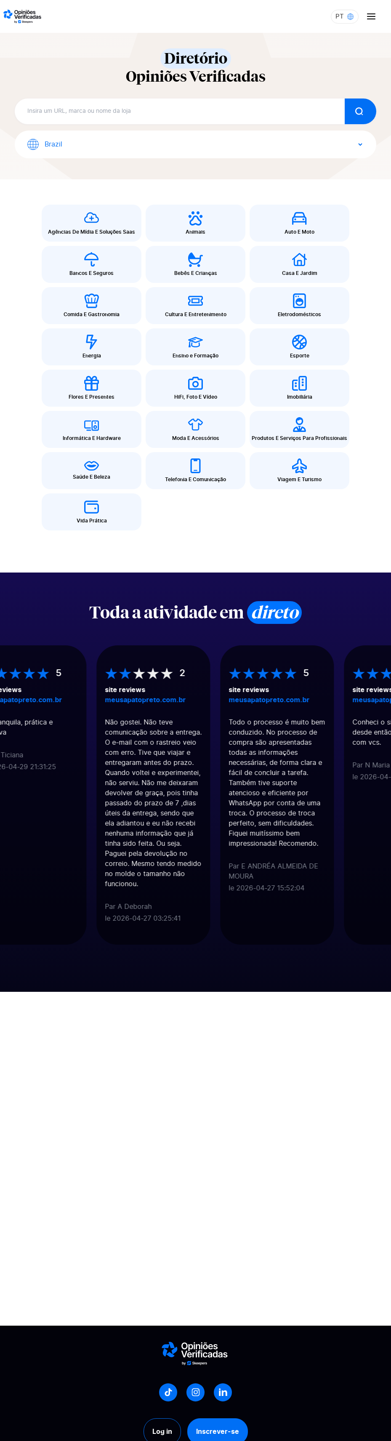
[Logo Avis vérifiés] (22, 16)
